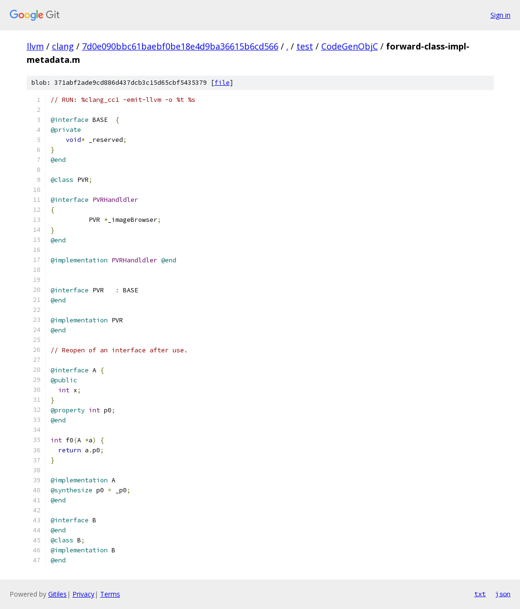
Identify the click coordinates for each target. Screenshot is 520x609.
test (304, 46)
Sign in (500, 15)
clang (63, 46)
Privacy (83, 594)
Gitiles (57, 594)
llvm (35, 46)
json (502, 593)
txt (480, 593)
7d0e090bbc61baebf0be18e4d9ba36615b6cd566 (180, 46)
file (222, 83)
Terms (110, 594)
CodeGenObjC (349, 46)
